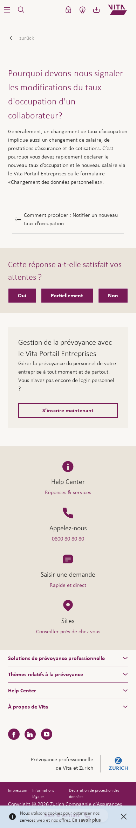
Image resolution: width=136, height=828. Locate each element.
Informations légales (43, 793)
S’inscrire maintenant (68, 410)
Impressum (17, 790)
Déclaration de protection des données (94, 793)
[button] (7, 10)
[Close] (124, 817)
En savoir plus (86, 820)
